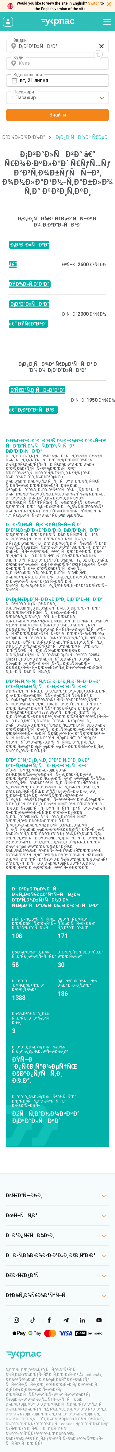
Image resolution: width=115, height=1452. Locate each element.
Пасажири (23, 91)
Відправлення (27, 74)
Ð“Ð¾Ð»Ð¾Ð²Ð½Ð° (23, 137)
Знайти (57, 115)
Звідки (20, 40)
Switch (94, 3)
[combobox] (57, 98)
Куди (18, 57)
